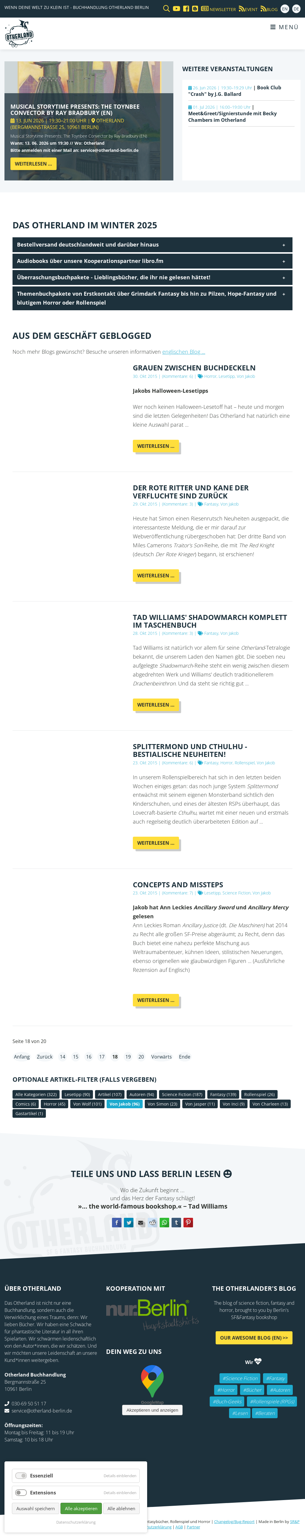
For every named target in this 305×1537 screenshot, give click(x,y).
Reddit (152, 1222)
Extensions (43, 1492)
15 (75, 1056)
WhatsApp (164, 1222)
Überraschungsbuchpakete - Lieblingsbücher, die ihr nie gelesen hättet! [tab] (113, 277)
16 (88, 1056)
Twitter (128, 1222)
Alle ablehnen (121, 1508)
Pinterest (188, 1222)
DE (296, 9)
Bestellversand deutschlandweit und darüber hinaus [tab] (88, 244)
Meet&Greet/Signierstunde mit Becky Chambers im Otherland (232, 116)
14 (62, 1056)
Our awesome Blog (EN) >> (254, 1338)
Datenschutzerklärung (152, 1527)
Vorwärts (161, 1056)
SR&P (295, 1521)
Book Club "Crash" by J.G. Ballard (234, 90)
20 (141, 1056)
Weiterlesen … (36, 165)
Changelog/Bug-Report (234, 1521)
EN (285, 9)
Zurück (44, 1056)
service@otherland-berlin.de (42, 1410)
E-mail (140, 1222)
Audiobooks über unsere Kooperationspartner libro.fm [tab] (90, 260)
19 (128, 1056)
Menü (284, 27)
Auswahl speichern (35, 1508)
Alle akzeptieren (81, 1508)
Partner (193, 1527)
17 (102, 1056)
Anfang (22, 1056)
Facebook (117, 1222)
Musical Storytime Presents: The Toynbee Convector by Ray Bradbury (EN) (75, 109)
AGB (179, 1527)
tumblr (176, 1222)
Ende (184, 1056)
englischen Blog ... (183, 351)
